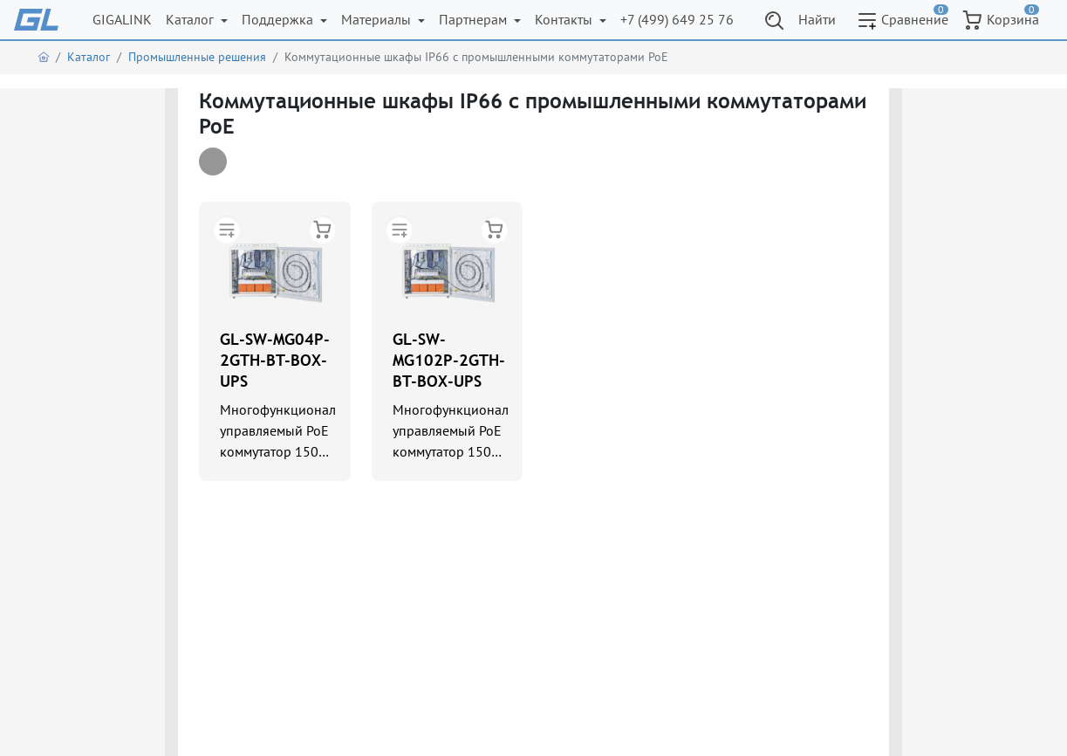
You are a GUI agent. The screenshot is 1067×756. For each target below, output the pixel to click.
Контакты (565, 19)
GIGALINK (122, 19)
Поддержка (279, 19)
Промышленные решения (197, 57)
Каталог (191, 19)
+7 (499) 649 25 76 (677, 19)
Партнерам (474, 19)
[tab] (213, 161)
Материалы (377, 19)
